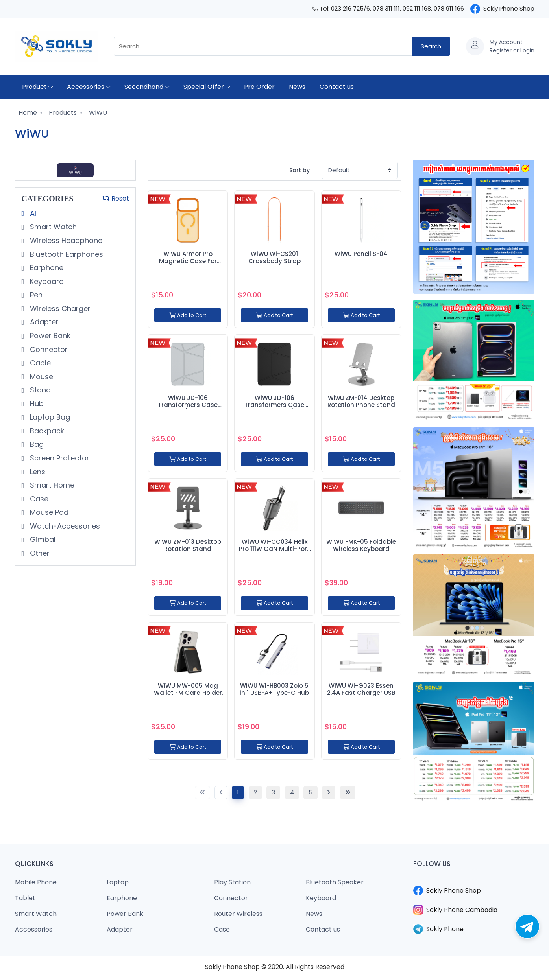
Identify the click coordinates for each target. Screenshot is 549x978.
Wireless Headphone (65, 240)
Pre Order (259, 86)
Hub (36, 404)
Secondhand (146, 86)
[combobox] (263, 46)
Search (431, 46)
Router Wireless (238, 913)
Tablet (25, 897)
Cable (39, 363)
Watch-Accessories (64, 526)
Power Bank (49, 336)
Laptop (118, 882)
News (297, 86)
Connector (48, 349)
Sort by (299, 170)
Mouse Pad (48, 512)
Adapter (43, 322)
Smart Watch (52, 227)
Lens (36, 472)
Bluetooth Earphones (65, 254)
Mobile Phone (36, 882)
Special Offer (206, 86)
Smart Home (51, 485)
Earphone (45, 268)
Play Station (232, 882)
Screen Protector (58, 458)
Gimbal (41, 539)
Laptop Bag (49, 417)
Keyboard (46, 281)
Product (37, 86)
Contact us (337, 86)
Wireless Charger (59, 308)
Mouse (40, 376)
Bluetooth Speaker (335, 882)
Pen (35, 295)
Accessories (88, 86)
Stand (39, 390)
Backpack (46, 431)
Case (38, 499)
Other (39, 553)
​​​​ (473, 881)
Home (27, 112)
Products (62, 112)
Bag (36, 444)
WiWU (97, 112)
